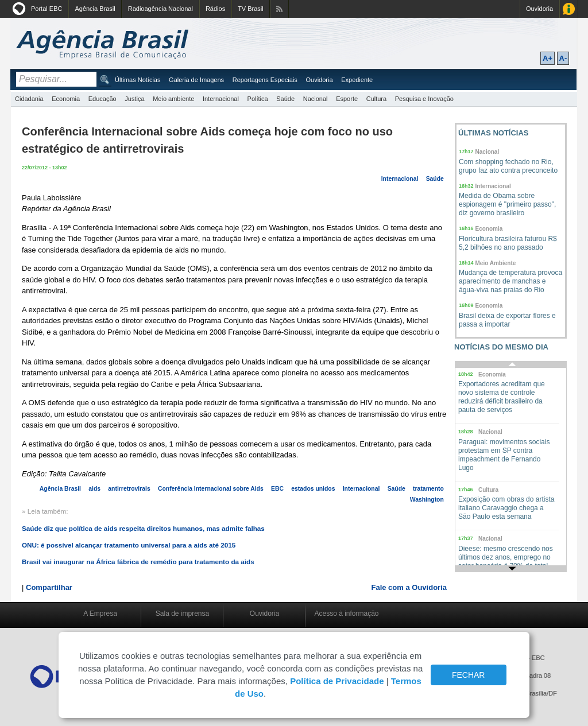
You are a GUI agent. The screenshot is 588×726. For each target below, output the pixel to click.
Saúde (285, 98)
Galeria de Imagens (196, 79)
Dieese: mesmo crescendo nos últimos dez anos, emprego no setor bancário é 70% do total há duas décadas (505, 562)
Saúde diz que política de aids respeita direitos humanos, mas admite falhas (143, 528)
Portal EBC (46, 8)
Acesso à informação (346, 613)
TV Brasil (251, 8)
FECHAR (468, 675)
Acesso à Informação (569, 9)
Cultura (376, 98)
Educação (102, 98)
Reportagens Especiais (265, 79)
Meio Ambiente (495, 263)
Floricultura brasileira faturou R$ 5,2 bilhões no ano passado (508, 243)
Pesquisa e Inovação (424, 98)
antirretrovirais (129, 489)
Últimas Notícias (137, 79)
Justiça (134, 98)
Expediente (357, 79)
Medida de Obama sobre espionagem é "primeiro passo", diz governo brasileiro (507, 204)
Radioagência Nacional (160, 8)
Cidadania (29, 98)
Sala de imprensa (182, 613)
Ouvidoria (539, 8)
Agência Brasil (95, 8)
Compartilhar (49, 587)
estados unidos (313, 489)
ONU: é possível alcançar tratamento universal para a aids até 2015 (128, 545)
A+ (547, 58)
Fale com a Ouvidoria (409, 587)
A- (563, 58)
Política (257, 98)
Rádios (215, 8)
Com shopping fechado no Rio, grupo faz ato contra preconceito (508, 166)
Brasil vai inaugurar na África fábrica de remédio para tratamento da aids (138, 561)
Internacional (221, 98)
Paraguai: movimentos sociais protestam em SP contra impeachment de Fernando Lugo (504, 455)
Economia (66, 98)
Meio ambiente (173, 98)
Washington (427, 499)
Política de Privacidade (337, 681)
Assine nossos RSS (279, 9)
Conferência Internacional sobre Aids (211, 489)
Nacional (315, 98)
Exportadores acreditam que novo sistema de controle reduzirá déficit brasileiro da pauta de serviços (501, 397)
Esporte (347, 98)
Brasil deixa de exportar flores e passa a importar (507, 320)
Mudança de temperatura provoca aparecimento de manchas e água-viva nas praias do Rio (510, 281)
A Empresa (100, 613)
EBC (277, 489)
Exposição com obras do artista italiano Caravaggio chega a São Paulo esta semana (506, 508)
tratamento (428, 489)
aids (94, 489)
